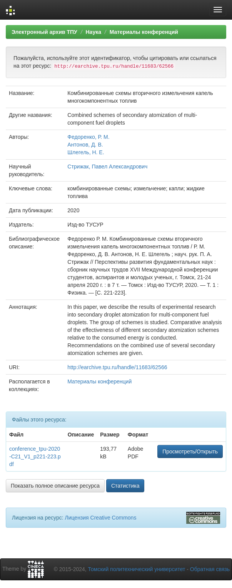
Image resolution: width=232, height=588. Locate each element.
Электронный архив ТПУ (44, 32)
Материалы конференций (144, 32)
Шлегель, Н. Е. (85, 152)
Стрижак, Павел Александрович (107, 166)
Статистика (125, 486)
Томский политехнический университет (136, 569)
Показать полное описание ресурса (55, 486)
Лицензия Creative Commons (100, 518)
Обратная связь (210, 569)
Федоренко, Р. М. (88, 137)
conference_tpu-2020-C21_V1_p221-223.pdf (35, 456)
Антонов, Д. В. (85, 145)
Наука (93, 32)
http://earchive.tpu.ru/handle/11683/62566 (117, 367)
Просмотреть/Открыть (190, 451)
